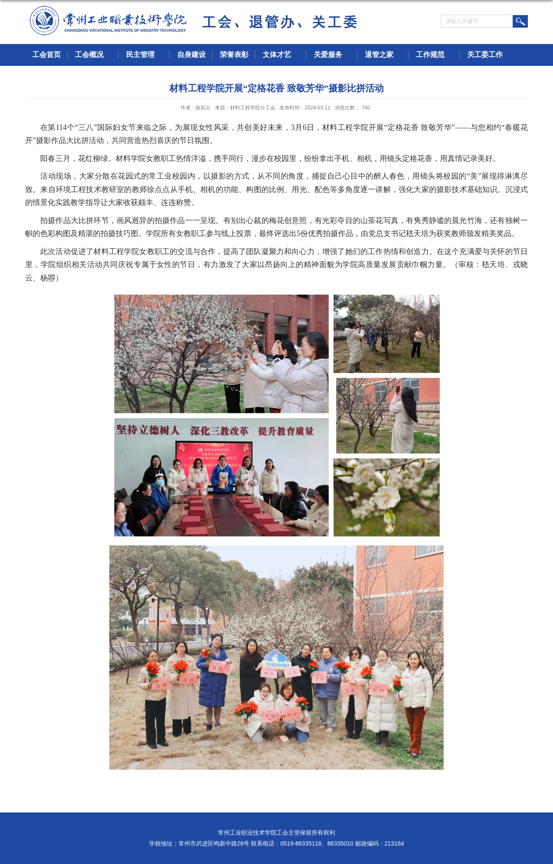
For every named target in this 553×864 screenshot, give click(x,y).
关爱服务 (332, 55)
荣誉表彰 (234, 55)
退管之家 (383, 55)
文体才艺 (281, 55)
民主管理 (144, 55)
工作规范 (434, 55)
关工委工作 (489, 55)
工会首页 (46, 55)
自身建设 (191, 55)
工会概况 (93, 55)
